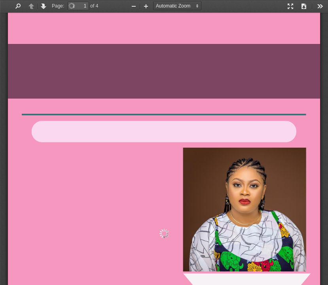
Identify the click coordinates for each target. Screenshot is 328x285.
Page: (58, 6)
